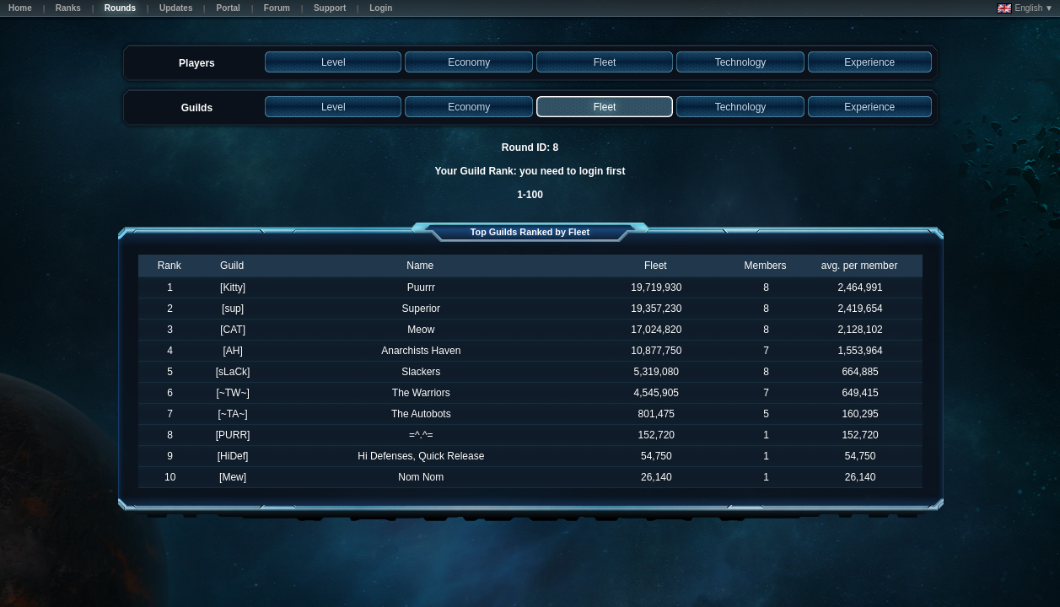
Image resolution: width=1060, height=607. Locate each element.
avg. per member (859, 265)
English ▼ (1025, 8)
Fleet (655, 265)
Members (766, 265)
